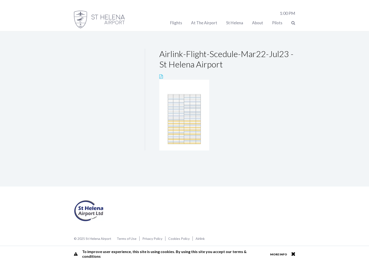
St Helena (234, 22)
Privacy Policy (152, 239)
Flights (176, 22)
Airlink (200, 239)
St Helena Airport (89, 210)
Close (293, 254)
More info (278, 254)
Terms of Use (126, 239)
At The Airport (204, 22)
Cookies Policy (179, 239)
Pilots (277, 22)
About (257, 22)
